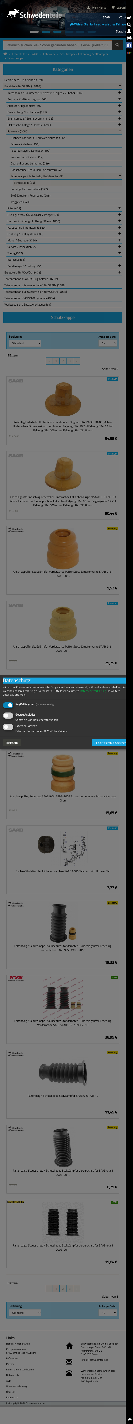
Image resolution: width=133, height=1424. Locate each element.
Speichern (12, 742)
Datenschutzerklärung (93, 691)
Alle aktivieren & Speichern (111, 742)
